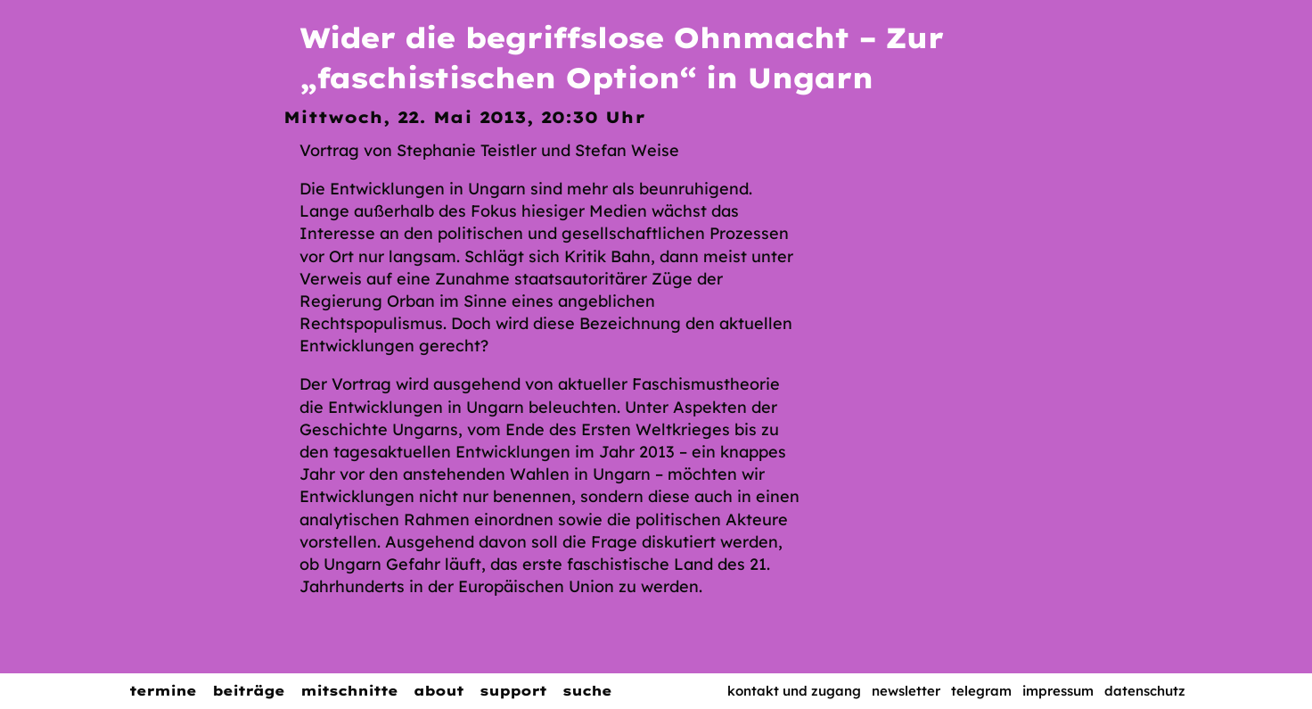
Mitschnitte (349, 690)
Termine (162, 690)
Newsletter (906, 690)
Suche (586, 690)
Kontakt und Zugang (794, 690)
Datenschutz (1144, 690)
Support (513, 690)
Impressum (1058, 690)
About (438, 690)
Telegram (981, 690)
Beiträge (248, 690)
